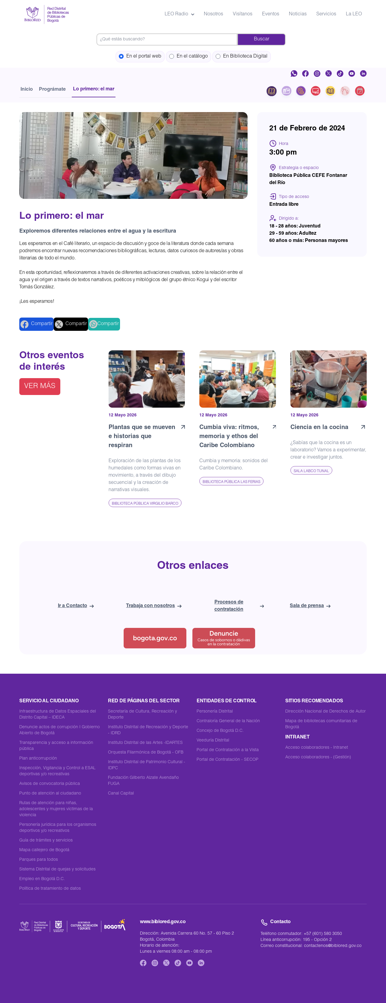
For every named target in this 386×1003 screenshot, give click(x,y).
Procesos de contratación (239, 606)
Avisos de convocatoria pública (49, 784)
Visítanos (242, 14)
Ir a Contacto (76, 606)
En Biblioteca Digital (241, 56)
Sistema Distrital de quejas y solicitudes (57, 869)
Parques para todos (38, 860)
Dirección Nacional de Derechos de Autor (325, 712)
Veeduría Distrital (213, 740)
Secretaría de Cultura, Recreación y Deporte (142, 715)
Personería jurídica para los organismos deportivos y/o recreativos (57, 828)
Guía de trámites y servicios (46, 840)
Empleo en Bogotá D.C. (42, 879)
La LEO (354, 14)
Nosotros (213, 14)
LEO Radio (179, 14)
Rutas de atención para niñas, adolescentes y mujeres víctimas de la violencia (56, 809)
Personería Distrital (215, 712)
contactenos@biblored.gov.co (333, 946)
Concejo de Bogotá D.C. (220, 731)
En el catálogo (188, 56)
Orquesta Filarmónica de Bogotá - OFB (145, 753)
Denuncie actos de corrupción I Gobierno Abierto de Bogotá (59, 730)
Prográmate (52, 89)
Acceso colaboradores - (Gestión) (318, 757)
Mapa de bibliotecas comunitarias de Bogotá (321, 724)
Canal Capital (121, 793)
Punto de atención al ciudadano (50, 793)
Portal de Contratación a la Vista (228, 750)
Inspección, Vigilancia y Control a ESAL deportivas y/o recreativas (57, 771)
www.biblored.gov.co (162, 922)
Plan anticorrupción (38, 759)
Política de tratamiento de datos (50, 889)
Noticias (298, 14)
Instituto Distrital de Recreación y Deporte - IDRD (148, 730)
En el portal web (140, 56)
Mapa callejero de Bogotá (44, 850)
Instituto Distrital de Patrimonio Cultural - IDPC (146, 765)
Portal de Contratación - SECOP (227, 760)
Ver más (39, 386)
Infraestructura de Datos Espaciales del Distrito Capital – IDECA (57, 715)
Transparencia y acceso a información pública (56, 746)
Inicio (27, 89)
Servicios (326, 14)
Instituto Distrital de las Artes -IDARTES (145, 743)
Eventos (270, 14)
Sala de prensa (310, 606)
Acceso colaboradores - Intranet (316, 748)
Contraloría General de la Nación (228, 721)
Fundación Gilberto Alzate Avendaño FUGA (143, 781)
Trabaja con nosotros (154, 606)
